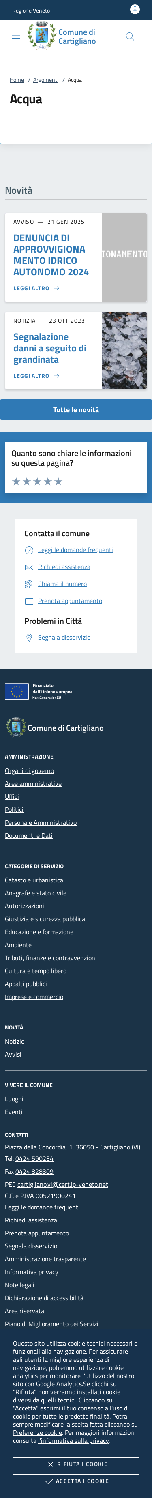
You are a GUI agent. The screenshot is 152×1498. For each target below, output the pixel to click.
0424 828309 (34, 1171)
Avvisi (13, 1054)
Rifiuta (76, 1464)
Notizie (14, 1041)
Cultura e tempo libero (35, 971)
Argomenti (45, 79)
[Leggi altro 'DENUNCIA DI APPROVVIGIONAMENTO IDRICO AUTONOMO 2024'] (36, 288)
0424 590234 (34, 1158)
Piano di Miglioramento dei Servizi (51, 1324)
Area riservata (24, 1311)
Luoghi (14, 1099)
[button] (31, 10)
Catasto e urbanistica (34, 880)
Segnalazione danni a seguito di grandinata (49, 347)
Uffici (12, 796)
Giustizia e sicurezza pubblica (45, 919)
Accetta (76, 1481)
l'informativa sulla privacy (73, 1440)
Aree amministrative (33, 783)
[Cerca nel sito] (130, 36)
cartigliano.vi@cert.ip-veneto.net (62, 1184)
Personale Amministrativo (41, 822)
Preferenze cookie (37, 1432)
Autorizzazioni (24, 906)
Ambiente (18, 945)
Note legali (19, 1285)
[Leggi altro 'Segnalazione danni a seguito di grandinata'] (36, 375)
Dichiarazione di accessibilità (44, 1298)
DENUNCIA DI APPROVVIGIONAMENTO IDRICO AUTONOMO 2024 (51, 254)
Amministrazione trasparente (45, 1259)
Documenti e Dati (29, 835)
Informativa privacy (31, 1272)
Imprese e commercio (34, 997)
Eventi (14, 1112)
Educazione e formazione (39, 932)
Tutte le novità (76, 409)
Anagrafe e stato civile (35, 893)
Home (17, 79)
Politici (14, 809)
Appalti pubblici (26, 984)
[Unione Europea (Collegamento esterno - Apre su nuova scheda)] (76, 693)
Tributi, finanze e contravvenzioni (51, 958)
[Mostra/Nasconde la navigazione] (16, 36)
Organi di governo (29, 770)
